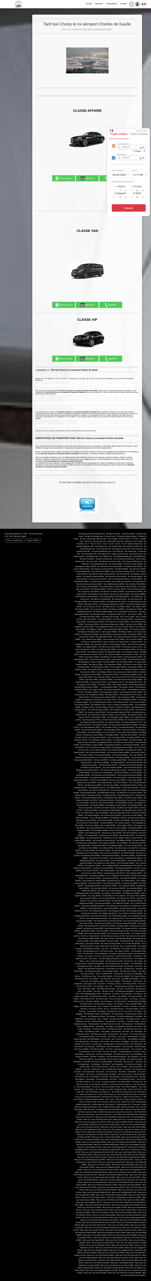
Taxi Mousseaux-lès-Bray (133, 1014)
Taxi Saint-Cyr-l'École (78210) (123, 619)
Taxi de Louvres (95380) (117, 780)
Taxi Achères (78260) (135, 614)
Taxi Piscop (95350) (103, 860)
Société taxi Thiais (120, 1089)
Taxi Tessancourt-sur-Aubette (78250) (103, 697)
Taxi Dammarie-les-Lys (90, 951)
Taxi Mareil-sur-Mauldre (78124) (131, 674)
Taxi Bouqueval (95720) (110, 878)
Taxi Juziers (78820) (92, 657)
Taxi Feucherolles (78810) (136, 659)
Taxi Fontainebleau (101, 953)
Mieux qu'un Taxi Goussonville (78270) (112, 1162)
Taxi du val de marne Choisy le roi (120, 1084)
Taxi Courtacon (128, 1062)
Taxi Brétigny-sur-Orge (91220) (116, 805)
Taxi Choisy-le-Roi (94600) (100, 571)
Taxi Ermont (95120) (138, 757)
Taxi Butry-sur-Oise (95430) (108, 835)
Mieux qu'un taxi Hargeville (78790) (98, 1245)
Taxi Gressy (134, 999)
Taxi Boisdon (90, 1079)
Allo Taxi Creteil (115, 1102)
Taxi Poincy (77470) (95, 1009)
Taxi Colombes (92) (115, 546)
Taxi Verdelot (91, 1011)
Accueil (89, 4)
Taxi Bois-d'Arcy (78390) (134, 624)
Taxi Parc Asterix (124, 539)
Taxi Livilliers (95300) (123, 871)
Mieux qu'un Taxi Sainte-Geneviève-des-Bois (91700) (103, 1227)
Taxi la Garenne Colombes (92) (124, 559)
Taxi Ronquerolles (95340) (110, 855)
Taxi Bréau (87, 1029)
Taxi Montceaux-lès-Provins (132, 1029)
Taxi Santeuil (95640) (92, 815)
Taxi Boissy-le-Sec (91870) (133, 798)
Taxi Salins (116, 994)
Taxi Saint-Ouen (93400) (128, 735)
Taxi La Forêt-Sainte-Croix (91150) (107, 946)
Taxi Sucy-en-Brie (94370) (97, 579)
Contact (123, 4)
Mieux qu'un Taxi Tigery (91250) (93, 1240)
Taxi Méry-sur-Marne (83, 1082)
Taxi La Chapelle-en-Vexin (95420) (118, 876)
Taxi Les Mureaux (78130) (92, 607)
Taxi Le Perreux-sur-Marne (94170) (123, 571)
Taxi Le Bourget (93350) (115, 750)
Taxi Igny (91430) (113, 941)
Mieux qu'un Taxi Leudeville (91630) (133, 1124)
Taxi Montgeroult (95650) (123, 868)
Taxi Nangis (125, 964)
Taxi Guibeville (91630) (123, 938)
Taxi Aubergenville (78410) (104, 627)
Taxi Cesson (128, 961)
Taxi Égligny (125, 1041)
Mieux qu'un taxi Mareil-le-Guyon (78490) (111, 1232)
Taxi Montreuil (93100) (126, 727)
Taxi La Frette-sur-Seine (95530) (87, 823)
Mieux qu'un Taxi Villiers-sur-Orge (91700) (109, 1268)
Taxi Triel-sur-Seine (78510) (124, 627)
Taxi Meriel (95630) (106, 823)
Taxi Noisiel (113, 953)
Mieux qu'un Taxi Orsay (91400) (123, 1165)
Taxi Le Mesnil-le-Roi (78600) (92, 639)
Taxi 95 (123, 544)
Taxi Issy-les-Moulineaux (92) (101, 551)
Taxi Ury (106, 1009)
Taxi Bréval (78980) (105, 679)
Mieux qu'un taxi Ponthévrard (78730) (109, 1200)
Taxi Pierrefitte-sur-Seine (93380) (91, 745)
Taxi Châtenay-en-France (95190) (117, 906)
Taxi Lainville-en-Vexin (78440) (94, 712)
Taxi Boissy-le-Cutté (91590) (113, 798)
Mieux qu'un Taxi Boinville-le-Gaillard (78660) (111, 1195)
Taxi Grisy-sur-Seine (82, 1077)
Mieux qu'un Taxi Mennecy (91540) (134, 1137)
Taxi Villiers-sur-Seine (92, 1031)
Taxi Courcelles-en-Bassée (116, 1059)
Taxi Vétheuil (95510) (106, 848)
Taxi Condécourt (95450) (116, 888)
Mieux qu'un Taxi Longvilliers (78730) (89, 1202)
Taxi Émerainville (136, 964)
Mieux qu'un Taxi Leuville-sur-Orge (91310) (105, 1124)
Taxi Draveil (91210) (91, 926)
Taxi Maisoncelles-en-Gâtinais (106, 1074)
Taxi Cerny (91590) (101, 813)
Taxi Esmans (138, 994)
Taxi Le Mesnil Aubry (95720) (110, 853)
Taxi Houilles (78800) (123, 607)
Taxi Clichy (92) (118, 551)
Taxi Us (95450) (122, 843)
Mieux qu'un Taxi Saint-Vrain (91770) (93, 1225)
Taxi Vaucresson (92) (119, 599)
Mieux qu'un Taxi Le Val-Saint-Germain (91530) (129, 1119)
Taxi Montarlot (101, 1046)
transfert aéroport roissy (128, 908)
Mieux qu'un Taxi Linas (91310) (111, 1127)
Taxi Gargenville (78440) (103, 637)
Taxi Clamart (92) (130, 551)
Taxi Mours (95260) (139, 840)
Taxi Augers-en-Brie (82, 1041)
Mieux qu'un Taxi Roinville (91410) (95, 1182)
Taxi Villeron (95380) (128, 855)
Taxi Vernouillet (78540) (137, 629)
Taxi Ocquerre (116, 1031)
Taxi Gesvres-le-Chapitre (133, 1064)
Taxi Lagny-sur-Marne (122, 951)
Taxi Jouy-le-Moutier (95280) (113, 767)
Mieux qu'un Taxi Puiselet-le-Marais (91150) (113, 1175)
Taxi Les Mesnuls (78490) (126, 697)
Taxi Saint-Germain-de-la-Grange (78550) (128, 679)
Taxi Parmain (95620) (104, 820)
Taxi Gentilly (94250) (106, 586)
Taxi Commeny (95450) (91, 871)
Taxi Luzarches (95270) (122, 823)
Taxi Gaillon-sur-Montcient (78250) (92, 722)
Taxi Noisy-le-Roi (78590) (89, 634)
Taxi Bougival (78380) (109, 632)
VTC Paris (134, 539)
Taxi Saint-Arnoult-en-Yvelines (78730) (129, 642)
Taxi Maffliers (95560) (123, 840)
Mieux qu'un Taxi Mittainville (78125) (124, 1192)
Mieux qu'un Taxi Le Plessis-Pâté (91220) (97, 1119)
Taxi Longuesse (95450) (126, 886)
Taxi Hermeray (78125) (121, 702)
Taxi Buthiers (101, 1011)
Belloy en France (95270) (133, 838)
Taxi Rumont (95, 1069)
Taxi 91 (99, 544)
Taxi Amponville (113, 1034)
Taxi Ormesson (97, 1044)
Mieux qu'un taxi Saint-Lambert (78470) (123, 1210)
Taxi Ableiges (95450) (115, 845)
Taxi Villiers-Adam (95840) (137, 850)
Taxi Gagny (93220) (133, 737)
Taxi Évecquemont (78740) (91, 720)
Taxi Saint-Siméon (86, 1004)
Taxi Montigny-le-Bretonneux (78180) (111, 604)
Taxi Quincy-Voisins (88, 974)
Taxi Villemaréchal (120, 1001)
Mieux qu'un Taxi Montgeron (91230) (133, 1145)
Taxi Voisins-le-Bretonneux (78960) (112, 624)
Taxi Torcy (104, 948)
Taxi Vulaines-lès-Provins (129, 1077)
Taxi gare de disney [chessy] (127, 536)
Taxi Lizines (142, 1072)
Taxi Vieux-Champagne (104, 1054)
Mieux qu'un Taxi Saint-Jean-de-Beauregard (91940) (127, 1217)
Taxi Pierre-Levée (133, 1021)
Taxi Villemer (138, 1011)
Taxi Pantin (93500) (94, 732)
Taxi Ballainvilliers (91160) (106, 793)
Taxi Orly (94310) (136, 579)
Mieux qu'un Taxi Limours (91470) (88, 1127)
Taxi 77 (86, 544)
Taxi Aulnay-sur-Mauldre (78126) (115, 690)
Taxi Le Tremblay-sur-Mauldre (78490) (120, 705)
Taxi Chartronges (136, 1031)
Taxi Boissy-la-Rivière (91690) (92, 798)
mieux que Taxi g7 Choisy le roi (135, 1099)
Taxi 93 (111, 544)
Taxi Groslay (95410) (105, 783)
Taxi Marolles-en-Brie (133, 1019)
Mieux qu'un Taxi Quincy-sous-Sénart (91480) (99, 1177)
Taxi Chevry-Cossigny (112, 981)
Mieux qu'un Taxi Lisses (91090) (135, 1127)
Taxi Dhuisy (134, 1041)
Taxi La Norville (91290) (128, 946)
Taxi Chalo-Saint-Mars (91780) (119, 813)
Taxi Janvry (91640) (92, 943)
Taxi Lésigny (138, 961)
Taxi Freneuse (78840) (112, 654)
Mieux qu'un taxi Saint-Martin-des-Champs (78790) (116, 1258)
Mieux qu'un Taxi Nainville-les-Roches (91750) (98, 1152)
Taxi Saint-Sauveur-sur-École (124, 986)
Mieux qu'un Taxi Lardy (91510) (106, 1117)
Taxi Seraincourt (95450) (106, 843)
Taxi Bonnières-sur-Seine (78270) (91, 654)
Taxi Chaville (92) (136, 597)
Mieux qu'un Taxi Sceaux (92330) (95, 1273)
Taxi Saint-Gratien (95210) (133, 767)
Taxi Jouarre (116, 979)
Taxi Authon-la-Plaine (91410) (99, 790)
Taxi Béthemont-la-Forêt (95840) (131, 865)
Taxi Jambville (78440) (112, 722)
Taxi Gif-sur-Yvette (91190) (90, 936)
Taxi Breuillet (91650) (135, 805)
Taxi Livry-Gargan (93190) (117, 737)
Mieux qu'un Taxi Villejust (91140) (122, 1263)
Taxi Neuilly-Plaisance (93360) (122, 747)
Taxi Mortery (118, 1062)
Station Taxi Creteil (128, 1102)
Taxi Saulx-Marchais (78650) (90, 727)
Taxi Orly (83, 539)
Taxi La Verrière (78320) (134, 639)
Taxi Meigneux (96, 1064)
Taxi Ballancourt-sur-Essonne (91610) (129, 793)
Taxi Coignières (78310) (95, 652)
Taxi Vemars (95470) (130, 833)
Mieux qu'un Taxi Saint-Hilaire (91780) (95, 1217)
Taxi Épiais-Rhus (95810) (133, 858)
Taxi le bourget (112, 539)
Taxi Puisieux (94, 1041)
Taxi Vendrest (111, 1016)
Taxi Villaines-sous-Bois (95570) (105, 863)
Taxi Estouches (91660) (112, 928)
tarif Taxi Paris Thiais (135, 1089)
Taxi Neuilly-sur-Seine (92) (121, 549)
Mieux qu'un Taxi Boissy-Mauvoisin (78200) (102, 1185)
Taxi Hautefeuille (100, 1059)
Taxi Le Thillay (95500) (108, 825)
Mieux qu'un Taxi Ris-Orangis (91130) (113, 1180)
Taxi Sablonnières (118, 1014)
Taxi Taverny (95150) (135, 760)
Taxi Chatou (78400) (82, 609)
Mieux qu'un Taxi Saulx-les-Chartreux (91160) (121, 1230)
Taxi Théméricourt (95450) (112, 883)
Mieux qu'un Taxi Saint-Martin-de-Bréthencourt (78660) (126, 1157)
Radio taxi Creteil (89, 1109)
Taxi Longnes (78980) (119, 684)
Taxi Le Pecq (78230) (127, 617)
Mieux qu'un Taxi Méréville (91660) (87, 1139)
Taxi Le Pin (109, 986)
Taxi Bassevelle (93, 1024)
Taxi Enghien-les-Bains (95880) (101, 778)
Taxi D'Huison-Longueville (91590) (124, 923)
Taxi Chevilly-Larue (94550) (121, 581)
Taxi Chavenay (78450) (102, 677)
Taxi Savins (113, 1079)
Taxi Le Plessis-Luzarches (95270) (99, 901)
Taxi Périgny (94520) (122, 597)
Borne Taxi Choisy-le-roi (88, 1094)
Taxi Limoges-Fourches (87, 1036)
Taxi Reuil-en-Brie (102, 999)
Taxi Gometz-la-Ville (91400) (136, 936)
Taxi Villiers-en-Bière (97, 1049)
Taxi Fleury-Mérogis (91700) (119, 931)
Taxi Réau (125, 1006)
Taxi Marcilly (99, 1026)
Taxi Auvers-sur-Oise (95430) (132, 815)
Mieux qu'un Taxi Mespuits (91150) (94, 1142)
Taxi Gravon (100, 1072)
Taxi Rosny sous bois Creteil (87, 1112)
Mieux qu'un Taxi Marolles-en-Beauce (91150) (129, 1132)
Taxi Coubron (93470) (86, 755)
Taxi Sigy (142, 1077)
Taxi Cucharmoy (136, 1049)
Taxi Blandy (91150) (109, 795)
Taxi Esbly (138, 969)
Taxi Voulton (112, 1036)
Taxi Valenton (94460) (98, 589)
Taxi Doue (120, 989)
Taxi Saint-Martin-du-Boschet (116, 1057)
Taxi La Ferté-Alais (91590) (131, 943)
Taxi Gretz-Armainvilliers (96, 964)
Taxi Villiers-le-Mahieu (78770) (132, 722)
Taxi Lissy (86, 1069)
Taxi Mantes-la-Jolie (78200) (116, 602)
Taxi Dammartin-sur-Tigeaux (103, 1004)
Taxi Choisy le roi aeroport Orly (122, 1092)
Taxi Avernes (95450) (119, 850)
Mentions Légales (20, 536)
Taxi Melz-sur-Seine (99, 1029)
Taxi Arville (127, 1069)
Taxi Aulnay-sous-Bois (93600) (91, 730)
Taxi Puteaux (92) (104, 554)
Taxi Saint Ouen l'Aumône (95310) (130, 765)
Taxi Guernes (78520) (81, 705)
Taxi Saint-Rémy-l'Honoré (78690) (86, 687)
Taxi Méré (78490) (92, 679)
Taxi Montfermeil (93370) (112, 745)
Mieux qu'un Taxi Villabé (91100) (109, 1260)
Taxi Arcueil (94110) (138, 581)
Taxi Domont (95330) (121, 772)
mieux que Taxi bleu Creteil (111, 1087)
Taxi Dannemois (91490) (102, 923)
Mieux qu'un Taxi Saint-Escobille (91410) (97, 1192)
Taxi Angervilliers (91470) (96, 788)
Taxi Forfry (95, 1062)
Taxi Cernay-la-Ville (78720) (120, 677)
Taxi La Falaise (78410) (109, 727)
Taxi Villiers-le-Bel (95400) (118, 760)
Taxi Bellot (133, 1006)
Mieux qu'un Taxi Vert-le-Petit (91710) (128, 1255)
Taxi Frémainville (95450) (125, 863)
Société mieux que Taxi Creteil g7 (103, 1104)
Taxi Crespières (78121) (116, 682)
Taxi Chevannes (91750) (98, 916)
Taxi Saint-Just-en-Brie (122, 1049)
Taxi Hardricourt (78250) (111, 669)
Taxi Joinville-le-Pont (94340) (136, 584)
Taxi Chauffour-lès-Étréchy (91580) (130, 913)
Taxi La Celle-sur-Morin (84, 986)
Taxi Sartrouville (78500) (96, 602)
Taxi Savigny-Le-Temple (91, 948)
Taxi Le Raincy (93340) (98, 750)
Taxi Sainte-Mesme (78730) (127, 700)
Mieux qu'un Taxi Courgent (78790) (114, 1207)
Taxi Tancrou (124, 1034)
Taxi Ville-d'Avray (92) (135, 599)
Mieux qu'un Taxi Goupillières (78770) (95, 1210)
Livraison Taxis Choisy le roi (106, 1094)
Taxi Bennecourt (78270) (110, 674)
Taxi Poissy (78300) (91, 604)
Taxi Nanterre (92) (101, 546)
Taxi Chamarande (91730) (98, 911)
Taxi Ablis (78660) (109, 662)
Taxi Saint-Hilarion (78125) (104, 707)
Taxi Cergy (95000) (135, 755)
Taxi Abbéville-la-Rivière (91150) (131, 785)
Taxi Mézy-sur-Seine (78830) (91, 674)
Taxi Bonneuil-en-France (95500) (87, 853)
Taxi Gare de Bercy (128, 534)
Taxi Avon (97, 956)
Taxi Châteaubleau (93, 1039)
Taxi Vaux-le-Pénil (127, 958)
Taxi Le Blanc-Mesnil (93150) (128, 732)
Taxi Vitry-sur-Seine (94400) (132, 564)
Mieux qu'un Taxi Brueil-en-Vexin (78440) (123, 1172)
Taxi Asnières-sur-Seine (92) (132, 546)
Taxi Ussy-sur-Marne (135, 996)
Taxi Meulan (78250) (125, 632)
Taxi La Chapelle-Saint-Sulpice (111, 1069)
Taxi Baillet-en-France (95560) (113, 838)
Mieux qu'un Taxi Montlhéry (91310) (90, 1147)
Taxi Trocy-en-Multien (81, 1049)
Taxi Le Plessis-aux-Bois (99, 1067)
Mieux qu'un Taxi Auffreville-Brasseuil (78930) (89, 1160)
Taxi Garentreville (102, 1079)
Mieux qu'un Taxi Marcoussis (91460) (100, 1132)
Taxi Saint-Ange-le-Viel (121, 1054)
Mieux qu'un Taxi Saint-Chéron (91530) (111, 1187)
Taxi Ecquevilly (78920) (113, 652)
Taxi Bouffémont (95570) (118, 818)
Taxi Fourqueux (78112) (130, 652)
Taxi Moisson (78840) (122, 707)
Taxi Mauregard (108, 1044)
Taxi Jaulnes (138, 1026)
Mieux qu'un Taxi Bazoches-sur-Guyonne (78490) (124, 1197)
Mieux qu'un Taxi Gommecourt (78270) (120, 1160)
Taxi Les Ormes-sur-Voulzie (119, 999)
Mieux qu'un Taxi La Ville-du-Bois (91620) (106, 1137)
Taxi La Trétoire (102, 1019)
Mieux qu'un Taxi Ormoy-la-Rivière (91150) (92, 1157)
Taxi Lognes (89, 956)
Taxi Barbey (106, 1064)
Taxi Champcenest (88, 1072)
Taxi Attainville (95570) (94, 838)
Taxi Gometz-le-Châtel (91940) (88, 938)
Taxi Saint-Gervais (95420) (133, 845)
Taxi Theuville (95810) (94, 908)
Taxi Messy (112, 996)
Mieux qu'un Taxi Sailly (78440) (118, 1225)
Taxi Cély (97, 991)
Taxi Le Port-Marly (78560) (126, 649)
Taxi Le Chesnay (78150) (98, 609)
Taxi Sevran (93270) (109, 732)
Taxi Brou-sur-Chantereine (133, 974)
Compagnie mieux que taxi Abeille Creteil (110, 1109)
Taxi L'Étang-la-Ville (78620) (106, 649)
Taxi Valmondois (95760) (137, 843)
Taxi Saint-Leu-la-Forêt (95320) (102, 772)
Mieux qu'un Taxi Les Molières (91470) (120, 1122)
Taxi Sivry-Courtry (108, 991)
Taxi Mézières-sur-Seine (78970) (111, 657)
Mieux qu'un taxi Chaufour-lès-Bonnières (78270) (129, 1205)
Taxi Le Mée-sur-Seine (129, 948)
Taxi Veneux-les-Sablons (128, 971)
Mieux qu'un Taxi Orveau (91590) (104, 1215)
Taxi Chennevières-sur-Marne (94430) (89, 584)
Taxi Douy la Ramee (122, 1044)
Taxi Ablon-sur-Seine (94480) (120, 594)
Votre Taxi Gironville (135, 1067)
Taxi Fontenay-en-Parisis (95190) (103, 840)
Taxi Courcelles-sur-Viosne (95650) (94, 881)
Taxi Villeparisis (114, 948)
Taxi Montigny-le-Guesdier (136, 1039)
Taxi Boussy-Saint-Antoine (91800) (102, 803)
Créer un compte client (14, 540)
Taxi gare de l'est (110, 536)
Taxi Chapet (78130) (96, 690)
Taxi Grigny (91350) (107, 938)
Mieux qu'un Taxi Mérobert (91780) (112, 1139)
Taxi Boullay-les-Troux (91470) (126, 800)
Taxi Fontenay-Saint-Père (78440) (130, 692)
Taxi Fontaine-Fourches (127, 1079)
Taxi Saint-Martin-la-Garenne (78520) (101, 715)
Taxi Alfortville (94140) (82, 571)
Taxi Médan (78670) (104, 684)
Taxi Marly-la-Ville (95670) (136, 818)
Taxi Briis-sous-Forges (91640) (127, 808)
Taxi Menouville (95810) (103, 903)
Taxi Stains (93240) (135, 740)
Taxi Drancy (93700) (129, 730)
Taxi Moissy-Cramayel (125, 953)
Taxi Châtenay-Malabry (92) (122, 556)
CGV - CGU (9, 536)
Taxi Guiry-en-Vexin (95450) (135, 896)
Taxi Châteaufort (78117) (133, 682)
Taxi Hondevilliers (136, 1054)
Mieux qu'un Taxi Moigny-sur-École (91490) (122, 1142)
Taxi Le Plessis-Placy (118, 1039)
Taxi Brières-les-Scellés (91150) (105, 808)
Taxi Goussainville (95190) (83, 760)
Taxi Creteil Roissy (87, 1089)
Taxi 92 (105, 544)
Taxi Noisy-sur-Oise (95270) (98, 858)
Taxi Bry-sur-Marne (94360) (116, 589)
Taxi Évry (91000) (102, 931)
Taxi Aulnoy (122, 1021)
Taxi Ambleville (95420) (134, 873)
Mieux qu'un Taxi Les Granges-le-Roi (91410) (90, 1122)
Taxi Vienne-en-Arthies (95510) (91, 873)
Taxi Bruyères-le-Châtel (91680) (109, 810)
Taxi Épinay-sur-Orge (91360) (93, 928)
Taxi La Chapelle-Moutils (85, 1026)
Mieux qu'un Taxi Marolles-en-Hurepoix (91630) (93, 1134)
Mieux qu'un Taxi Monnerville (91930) (106, 1145)
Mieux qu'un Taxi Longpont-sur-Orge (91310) (118, 1129)
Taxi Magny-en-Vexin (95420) (86, 820)
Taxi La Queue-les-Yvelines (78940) (125, 672)
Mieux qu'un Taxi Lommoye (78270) (129, 1177)
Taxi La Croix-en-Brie (125, 1011)
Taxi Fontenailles (126, 994)
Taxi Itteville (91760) (127, 941)
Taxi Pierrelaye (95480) (111, 785)
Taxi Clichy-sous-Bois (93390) (123, 742)
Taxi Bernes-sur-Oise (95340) (111, 833)
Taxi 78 (93, 544)
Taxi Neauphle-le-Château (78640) (90, 662)
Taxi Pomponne (126, 981)
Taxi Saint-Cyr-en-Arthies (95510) (109, 891)
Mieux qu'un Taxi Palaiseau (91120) (108, 1167)
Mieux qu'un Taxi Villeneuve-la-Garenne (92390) (124, 1273)
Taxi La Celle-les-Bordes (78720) (100, 702)
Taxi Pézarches (101, 1036)
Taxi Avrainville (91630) (88, 793)
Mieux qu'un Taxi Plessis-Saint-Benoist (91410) (91, 1172)
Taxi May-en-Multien (93, 1001)
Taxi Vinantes (105, 1039)
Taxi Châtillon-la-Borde (134, 1059)
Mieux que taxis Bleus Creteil (135, 1109)
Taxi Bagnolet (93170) (104, 742)
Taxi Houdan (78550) (119, 659)
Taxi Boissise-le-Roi (82, 979)
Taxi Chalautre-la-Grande (96, 1016)
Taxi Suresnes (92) (135, 554)
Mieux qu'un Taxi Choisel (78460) (99, 1165)
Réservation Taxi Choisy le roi (111, 1097)
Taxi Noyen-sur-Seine (114, 1029)
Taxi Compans (119, 1004)
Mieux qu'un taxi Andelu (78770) (103, 1212)
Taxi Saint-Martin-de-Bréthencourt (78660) (123, 725)
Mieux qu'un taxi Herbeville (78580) (96, 1250)
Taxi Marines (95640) (135, 828)
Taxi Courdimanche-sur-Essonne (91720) (108, 921)
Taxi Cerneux (115, 1041)
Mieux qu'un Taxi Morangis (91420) (115, 1147)
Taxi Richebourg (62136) (137, 684)
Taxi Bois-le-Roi (128, 969)
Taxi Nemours (137, 956)
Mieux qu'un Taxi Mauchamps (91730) (124, 1134)
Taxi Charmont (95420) (111, 908)
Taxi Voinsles (141, 1079)
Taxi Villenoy (94, 979)
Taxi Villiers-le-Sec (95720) (126, 898)
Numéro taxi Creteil (128, 1107)
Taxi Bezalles (131, 1072)
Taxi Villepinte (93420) (120, 740)
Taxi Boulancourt (127, 1024)
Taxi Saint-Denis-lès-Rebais (136, 1001)
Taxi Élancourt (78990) (116, 609)
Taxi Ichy (112, 1067)
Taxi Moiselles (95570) (99, 845)
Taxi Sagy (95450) (84, 845)
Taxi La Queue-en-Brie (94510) (88, 591)
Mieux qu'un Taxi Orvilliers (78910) (93, 1197)
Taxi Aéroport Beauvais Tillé (96, 539)
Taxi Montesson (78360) (95, 622)
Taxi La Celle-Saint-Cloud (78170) (125, 612)
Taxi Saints (102, 984)
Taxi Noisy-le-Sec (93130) (97, 737)
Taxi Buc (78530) (109, 642)
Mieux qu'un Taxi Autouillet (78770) (92, 1230)
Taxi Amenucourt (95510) (107, 898)
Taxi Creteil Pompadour (129, 1087)
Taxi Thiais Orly (137, 1082)
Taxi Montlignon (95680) (99, 830)
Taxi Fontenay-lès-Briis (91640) (95, 933)
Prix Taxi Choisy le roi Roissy (127, 1094)
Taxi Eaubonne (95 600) (134, 762)
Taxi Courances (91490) (134, 918)
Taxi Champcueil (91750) (116, 911)
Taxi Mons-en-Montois (117, 1019)
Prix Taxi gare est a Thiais (104, 1089)
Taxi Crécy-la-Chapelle (121, 976)
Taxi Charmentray (136, 1044)
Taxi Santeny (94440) (106, 597)
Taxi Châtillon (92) (105, 556)
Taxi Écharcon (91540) (107, 926)
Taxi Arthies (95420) (95, 883)
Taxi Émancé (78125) (135, 715)
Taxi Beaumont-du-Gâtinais (124, 991)
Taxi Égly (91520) (122, 926)
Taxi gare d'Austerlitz (113, 534)
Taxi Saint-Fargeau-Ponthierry (109, 958)
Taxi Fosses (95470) (120, 778)
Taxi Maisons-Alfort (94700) (133, 566)
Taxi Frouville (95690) (107, 871)
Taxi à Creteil (109, 1099)
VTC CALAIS (95, 1082)
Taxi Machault (112, 1011)
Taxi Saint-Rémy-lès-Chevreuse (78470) (113, 634)
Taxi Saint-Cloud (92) (87, 559)
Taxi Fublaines (88, 991)
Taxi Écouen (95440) (120, 783)
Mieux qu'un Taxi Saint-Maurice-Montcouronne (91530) (99, 1220)
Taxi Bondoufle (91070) (106, 800)
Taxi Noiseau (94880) (138, 594)
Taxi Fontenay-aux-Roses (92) (132, 561)
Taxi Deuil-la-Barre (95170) (108, 765)
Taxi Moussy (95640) (119, 901)
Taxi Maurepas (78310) (98, 614)
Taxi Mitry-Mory (88, 953)
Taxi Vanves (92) (92, 561)
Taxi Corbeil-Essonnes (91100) (96, 918)
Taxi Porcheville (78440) (124, 662)
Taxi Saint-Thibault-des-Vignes (112, 966)
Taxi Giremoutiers (139, 1074)
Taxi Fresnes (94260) (135, 576)
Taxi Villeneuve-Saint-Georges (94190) (102, 574)
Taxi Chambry (122, 996)
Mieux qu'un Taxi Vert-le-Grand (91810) (100, 1255)
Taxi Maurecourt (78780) (129, 654)
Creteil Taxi (119, 1099)
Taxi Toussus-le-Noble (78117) (135, 720)
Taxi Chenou (122, 1036)
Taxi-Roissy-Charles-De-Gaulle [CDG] (92, 534)
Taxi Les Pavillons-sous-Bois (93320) (98, 747)
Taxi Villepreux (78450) (94, 629)
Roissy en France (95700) (118, 830)
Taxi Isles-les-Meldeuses (125, 1016)
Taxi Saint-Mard (105, 979)
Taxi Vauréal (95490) (135, 770)
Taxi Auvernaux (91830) (118, 790)
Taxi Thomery (137, 981)
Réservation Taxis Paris (116, 541)
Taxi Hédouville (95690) (128, 878)
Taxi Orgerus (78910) (96, 664)
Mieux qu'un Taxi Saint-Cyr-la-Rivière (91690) (101, 1190)
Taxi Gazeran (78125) (126, 687)
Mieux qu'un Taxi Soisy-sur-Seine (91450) (108, 1238)
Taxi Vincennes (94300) (137, 569)
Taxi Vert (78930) (120, 715)
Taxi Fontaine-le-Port (87, 999)
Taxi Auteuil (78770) (109, 700)
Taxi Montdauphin (106, 1062)
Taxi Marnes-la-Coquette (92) (101, 599)
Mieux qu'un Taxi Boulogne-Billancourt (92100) (102, 1270)
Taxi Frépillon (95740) (92, 833)
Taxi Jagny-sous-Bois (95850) (132, 891)
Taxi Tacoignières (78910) (95, 695)
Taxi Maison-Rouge (117, 1009)
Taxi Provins (93, 958)
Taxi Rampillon (105, 1014)
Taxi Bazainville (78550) (109, 687)
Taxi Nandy (138, 966)
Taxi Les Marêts (122, 1067)
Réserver (99, 4)
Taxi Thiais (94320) (122, 574)
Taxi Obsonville (114, 1077)
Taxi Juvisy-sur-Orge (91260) (110, 943)
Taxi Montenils (95, 1077)
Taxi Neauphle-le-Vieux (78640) (118, 717)
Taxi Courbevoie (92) (103, 549)
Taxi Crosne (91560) (86, 923)
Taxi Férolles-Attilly (89, 989)
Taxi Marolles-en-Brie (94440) (98, 594)
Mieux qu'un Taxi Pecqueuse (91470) (133, 1170)
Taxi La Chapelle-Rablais (133, 1004)
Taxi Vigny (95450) (88, 850)
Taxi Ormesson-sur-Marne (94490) (112, 591)
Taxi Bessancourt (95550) (93, 785)
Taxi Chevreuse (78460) (99, 644)
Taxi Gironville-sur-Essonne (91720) (112, 936)
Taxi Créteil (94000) (115, 564)
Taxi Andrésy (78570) (92, 624)
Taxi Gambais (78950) (134, 667)
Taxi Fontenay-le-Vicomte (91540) (118, 933)
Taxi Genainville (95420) (98, 888)
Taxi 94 (117, 544)
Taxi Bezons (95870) (100, 760)
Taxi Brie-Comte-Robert (124, 956)
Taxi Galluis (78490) (91, 692)
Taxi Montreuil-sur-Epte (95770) (114, 873)
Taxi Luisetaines (132, 1057)
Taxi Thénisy (86, 1044)
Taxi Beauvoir (90, 1054)
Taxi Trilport (142, 971)
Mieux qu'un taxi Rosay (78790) (126, 1212)
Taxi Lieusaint (129, 966)
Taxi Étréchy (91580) (88, 931)
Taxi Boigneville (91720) (125, 795)
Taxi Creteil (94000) (83, 1087)
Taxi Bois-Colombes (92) (103, 559)
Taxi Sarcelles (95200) (120, 755)
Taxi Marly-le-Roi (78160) (110, 617)
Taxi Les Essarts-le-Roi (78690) (114, 639)
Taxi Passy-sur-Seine (125, 1074)
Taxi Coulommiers (108, 956)
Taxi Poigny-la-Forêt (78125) (92, 700)
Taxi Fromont (90, 1074)
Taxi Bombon (106, 994)
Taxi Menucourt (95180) (121, 820)
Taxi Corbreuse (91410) (116, 918)
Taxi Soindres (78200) (99, 725)
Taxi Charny (141, 984)
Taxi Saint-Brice (115, 1006)
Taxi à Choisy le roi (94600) (98, 1084)
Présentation (111, 4)
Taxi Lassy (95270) (94, 896)
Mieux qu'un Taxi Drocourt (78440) (89, 1207)
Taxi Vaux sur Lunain (110, 1052)
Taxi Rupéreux (80, 1079)
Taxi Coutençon (89, 1046)
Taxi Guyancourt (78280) (133, 609)
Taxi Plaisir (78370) (108, 607)
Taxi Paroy (136, 1052)
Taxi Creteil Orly (103, 1102)
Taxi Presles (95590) (92, 825)
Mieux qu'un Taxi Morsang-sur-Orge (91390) (105, 1150)
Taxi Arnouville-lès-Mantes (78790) (118, 712)
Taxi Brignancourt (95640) (131, 893)
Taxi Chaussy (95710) (134, 860)
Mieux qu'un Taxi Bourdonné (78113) (98, 1205)
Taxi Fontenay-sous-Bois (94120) (101, 569)
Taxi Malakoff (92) (139, 556)
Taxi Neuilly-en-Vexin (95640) (111, 893)
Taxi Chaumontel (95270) (95, 828)
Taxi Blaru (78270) (88, 707)
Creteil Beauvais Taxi (123, 1104)
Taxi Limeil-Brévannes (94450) (113, 584)
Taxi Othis (97, 966)
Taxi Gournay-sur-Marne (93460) (118, 752)
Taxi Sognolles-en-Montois (124, 1026)
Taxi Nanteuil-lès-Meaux (93, 971)
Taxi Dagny (109, 1026)
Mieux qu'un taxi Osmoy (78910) (122, 1245)
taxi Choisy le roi (104, 1092)
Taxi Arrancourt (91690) (130, 788)
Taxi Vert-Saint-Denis (112, 964)
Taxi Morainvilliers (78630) (100, 667)
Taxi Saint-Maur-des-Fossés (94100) (109, 566)
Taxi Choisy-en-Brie (129, 984)
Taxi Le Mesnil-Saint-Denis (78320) (125, 637)
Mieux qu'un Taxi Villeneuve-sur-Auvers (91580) (117, 1265)
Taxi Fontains (104, 1041)
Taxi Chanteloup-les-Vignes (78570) (115, 629)
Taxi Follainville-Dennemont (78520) (133, 669)
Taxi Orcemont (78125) (138, 702)
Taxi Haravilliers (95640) (110, 865)
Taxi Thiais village (92, 1092)
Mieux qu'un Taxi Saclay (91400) (130, 1185)
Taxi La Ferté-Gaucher (104, 976)
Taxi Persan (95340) (135, 778)
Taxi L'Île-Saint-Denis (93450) (95, 752)
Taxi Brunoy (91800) (90, 810)
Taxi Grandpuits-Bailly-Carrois (90, 994)
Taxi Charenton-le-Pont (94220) (116, 576)
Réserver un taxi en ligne (133, 541)
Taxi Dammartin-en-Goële (114, 961)
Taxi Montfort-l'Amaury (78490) (100, 659)
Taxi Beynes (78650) (135, 634)
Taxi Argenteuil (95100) (103, 755)
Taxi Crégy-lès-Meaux (138, 976)
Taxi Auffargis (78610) (104, 672)
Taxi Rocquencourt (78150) (133, 657)
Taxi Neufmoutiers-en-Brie (98, 996)
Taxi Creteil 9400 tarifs (130, 1114)
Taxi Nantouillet (132, 1036)
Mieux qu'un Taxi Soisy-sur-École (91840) (122, 1235)
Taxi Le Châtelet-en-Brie (104, 974)
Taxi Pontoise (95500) (122, 757)
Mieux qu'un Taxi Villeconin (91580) (97, 1263)
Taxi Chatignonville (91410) (107, 913)
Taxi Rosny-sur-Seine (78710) (132, 647)
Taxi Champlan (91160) (134, 911)
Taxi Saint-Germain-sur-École (110, 1024)
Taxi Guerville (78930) (87, 672)
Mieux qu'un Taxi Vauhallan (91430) (121, 1250)
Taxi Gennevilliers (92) (88, 554)
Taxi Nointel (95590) (128, 853)
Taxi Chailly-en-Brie (89, 984)
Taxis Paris (88, 541)
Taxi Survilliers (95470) (125, 825)
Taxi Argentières (110, 1021)
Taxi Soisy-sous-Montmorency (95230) (113, 770)
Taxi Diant (93, 1057)
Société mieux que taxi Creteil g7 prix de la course (115, 1112)
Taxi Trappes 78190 (139, 607)
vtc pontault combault (109, 1082)
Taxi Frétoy (122, 1072)
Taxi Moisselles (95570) (92, 886)
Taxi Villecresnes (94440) (133, 591)
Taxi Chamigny (98, 986)
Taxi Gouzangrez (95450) (88, 898)
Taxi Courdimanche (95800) (98, 818)
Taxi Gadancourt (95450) (120, 903)
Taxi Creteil (117, 1114)
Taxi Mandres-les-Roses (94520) (87, 597)
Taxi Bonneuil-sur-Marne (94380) (125, 586)
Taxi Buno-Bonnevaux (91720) (132, 810)
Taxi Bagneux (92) (92, 556)
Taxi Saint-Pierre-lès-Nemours (94, 969)
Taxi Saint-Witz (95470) (127, 835)
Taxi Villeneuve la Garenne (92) (109, 561)
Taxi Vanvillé (86, 1062)
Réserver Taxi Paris (100, 541)
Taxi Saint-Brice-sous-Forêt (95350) (103, 775)
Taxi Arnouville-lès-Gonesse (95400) (129, 775)
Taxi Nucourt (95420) (103, 850)
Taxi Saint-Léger (139, 1046)
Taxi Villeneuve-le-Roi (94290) (100, 581)
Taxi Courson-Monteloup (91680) (134, 921)
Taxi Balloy (138, 1016)
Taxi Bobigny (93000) (111, 735)
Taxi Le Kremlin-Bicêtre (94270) (118, 579)
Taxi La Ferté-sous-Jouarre (95, 961)
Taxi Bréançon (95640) (97, 876)
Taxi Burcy (138, 1062)
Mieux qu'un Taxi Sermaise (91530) (95, 1235)
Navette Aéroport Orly (135, 544)
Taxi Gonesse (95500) (101, 762)
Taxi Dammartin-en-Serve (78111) (130, 695)
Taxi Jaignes (105, 1031)
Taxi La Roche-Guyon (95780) (110, 815)
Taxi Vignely (80, 1074)
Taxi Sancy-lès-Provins (138, 1034)
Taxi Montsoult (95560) (130, 883)
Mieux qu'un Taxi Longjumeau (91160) (89, 1129)
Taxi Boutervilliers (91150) (124, 803)
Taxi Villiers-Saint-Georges (106, 989)
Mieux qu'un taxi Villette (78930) (134, 1200)
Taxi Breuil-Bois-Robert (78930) (112, 720)
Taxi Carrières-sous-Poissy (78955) (117, 622)
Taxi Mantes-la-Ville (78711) (117, 614)
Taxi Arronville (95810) (118, 860)
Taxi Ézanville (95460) (134, 780)
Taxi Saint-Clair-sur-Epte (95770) (126, 848)
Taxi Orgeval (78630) (90, 647)
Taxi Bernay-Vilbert (131, 1009)
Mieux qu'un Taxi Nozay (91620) (126, 1152)
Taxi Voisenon (129, 989)
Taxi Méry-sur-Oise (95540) (98, 780)
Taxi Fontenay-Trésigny (111, 971)
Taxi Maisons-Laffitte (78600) (102, 612)
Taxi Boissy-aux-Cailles (98, 1034)
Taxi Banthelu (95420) (134, 901)
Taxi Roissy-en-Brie (107, 951)
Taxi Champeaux (106, 1001)
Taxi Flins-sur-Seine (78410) (132, 664)
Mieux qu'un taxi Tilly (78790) (113, 1202)
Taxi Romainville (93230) (131, 745)
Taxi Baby (104, 1077)
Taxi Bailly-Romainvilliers (130, 979)
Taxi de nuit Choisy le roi (104, 1114)
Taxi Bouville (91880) (97, 805)
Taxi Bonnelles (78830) (118, 667)
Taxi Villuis (109, 1049)
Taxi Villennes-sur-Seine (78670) (109, 647)
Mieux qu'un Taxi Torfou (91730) (117, 1240)
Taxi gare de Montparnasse (94, 536)
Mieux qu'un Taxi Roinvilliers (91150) (121, 1182)
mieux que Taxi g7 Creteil (87, 1102)
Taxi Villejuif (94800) (121, 569)
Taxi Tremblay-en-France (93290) (100, 740)
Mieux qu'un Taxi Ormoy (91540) (134, 1155)
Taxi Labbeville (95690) (134, 888)
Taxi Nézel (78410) (111, 695)
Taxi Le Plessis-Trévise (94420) (87, 586)
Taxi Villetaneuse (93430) (133, 750)
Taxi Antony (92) (136, 549)
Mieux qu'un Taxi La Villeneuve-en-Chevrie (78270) (101, 1170)
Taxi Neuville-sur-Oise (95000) (86, 843)
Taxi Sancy (125, 1031)
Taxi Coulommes (90, 1019)
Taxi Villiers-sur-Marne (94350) (93, 576)
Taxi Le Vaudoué (103, 1006)
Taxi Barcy (101, 1057)
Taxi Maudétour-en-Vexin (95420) (113, 896)
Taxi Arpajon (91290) (114, 788)
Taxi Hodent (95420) (128, 881)
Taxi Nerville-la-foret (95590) (90, 855)
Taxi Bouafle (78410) (95, 669)
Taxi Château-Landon (96, 981)
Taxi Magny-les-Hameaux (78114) (88, 632)
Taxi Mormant (118, 974)
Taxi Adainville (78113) (98, 705)
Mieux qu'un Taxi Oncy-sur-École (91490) (108, 1155)
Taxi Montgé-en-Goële (91, 1014)
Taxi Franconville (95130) (105, 757)
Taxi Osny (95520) (136, 772)
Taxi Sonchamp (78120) (98, 682)
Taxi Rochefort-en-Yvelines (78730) (122, 710)
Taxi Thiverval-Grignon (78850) (98, 710)
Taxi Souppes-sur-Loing (114, 969)
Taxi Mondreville (140, 1024)
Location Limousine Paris (119, 554)
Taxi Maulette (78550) (98, 717)
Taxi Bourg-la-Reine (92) (99, 564)
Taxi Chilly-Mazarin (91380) (117, 916)
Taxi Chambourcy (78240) (117, 644)
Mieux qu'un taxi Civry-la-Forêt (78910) (111, 1253)
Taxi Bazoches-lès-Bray (88, 1006)
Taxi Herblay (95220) (117, 762)
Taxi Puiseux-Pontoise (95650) (102, 868)
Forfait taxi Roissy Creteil (111, 1107)
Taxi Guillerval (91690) (97, 941)
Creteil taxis (136, 1104)
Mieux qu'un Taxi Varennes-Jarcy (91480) (109, 1248)
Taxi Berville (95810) (139, 871)
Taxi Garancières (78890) (113, 664)
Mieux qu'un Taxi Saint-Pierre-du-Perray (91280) (98, 1222)
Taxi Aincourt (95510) (116, 858)
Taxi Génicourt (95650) (109, 886)
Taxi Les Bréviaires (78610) (108, 692)
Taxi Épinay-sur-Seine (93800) (92, 735)
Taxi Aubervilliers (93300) (112, 730)
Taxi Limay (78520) (89, 619)
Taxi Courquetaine (117, 1064)
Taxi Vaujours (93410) (138, 752)
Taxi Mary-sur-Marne (114, 984)
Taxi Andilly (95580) (91, 835)
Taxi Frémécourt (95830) (92, 865)
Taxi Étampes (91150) (129, 928)
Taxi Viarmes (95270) (138, 820)
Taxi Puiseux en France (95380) (116, 828)
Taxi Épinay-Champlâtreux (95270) (93, 906)
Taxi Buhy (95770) (113, 881)
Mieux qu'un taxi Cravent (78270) (103, 1243)
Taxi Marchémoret (97, 1021)
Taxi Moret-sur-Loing (89, 976)
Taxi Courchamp (111, 1072)
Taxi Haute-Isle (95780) (93, 878)
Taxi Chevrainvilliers (114, 1046)
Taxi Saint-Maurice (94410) (136, 589)
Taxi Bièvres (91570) (94, 795)
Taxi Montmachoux (125, 1052)
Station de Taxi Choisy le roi (132, 1097)
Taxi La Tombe (97, 1052)
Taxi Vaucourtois (127, 1046)
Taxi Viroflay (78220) (104, 619)
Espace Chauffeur (33, 540)
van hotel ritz (96, 1087)
